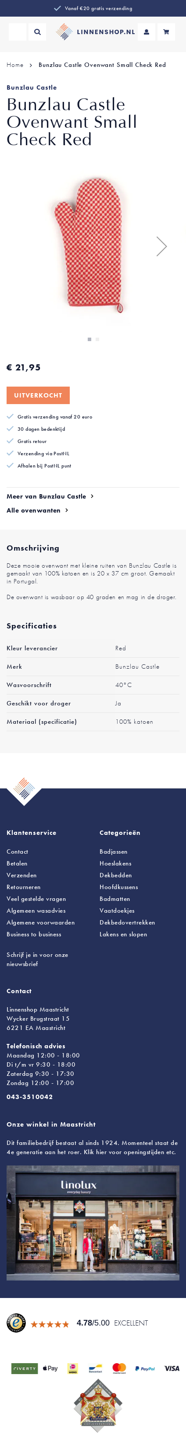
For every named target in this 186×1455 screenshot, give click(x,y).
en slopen (123, 934)
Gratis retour (32, 441)
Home (15, 64)
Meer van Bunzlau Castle (46, 496)
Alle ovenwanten (34, 510)
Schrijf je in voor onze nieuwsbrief (37, 959)
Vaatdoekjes (117, 910)
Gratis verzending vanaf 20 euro (55, 416)
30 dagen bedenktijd (41, 429)
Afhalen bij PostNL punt (45, 465)
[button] (161, 246)
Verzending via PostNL (43, 453)
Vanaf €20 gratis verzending (98, 8)
